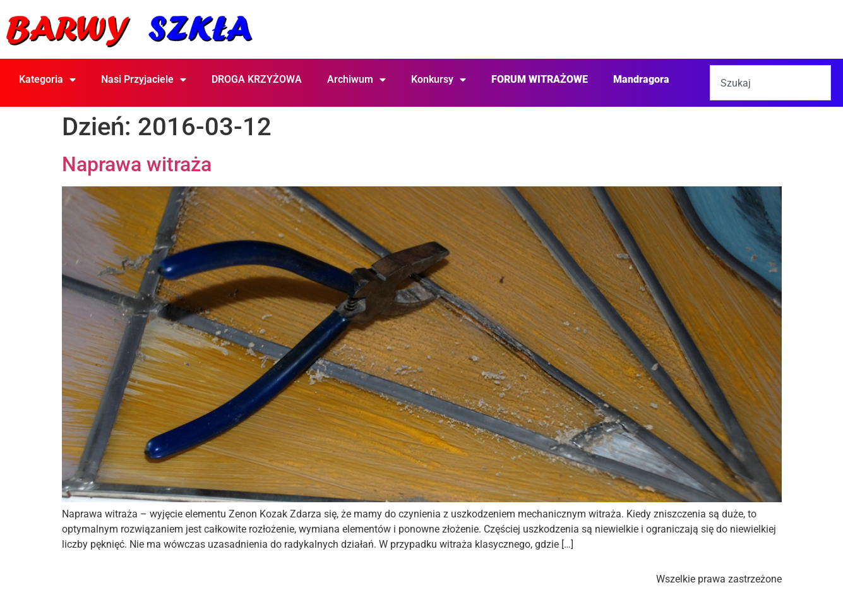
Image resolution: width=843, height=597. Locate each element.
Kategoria (47, 79)
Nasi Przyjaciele (143, 79)
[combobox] (770, 82)
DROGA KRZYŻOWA (257, 79)
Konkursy (438, 79)
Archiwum (356, 79)
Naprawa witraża (137, 164)
